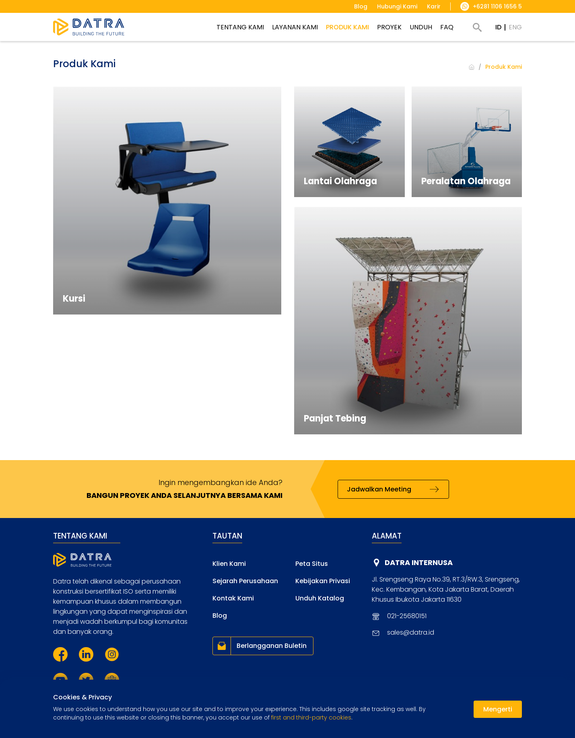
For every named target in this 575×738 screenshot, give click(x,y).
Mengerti (497, 709)
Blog (219, 615)
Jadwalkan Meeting (379, 489)
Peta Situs (311, 563)
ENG (515, 27)
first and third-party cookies (311, 717)
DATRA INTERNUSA (419, 562)
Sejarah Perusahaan (245, 581)
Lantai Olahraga (340, 181)
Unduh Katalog (319, 598)
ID (498, 27)
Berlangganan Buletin (272, 645)
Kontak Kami (233, 598)
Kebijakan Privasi (322, 581)
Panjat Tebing (335, 418)
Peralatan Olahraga (466, 181)
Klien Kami (229, 563)
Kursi (74, 298)
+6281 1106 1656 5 (497, 6)
